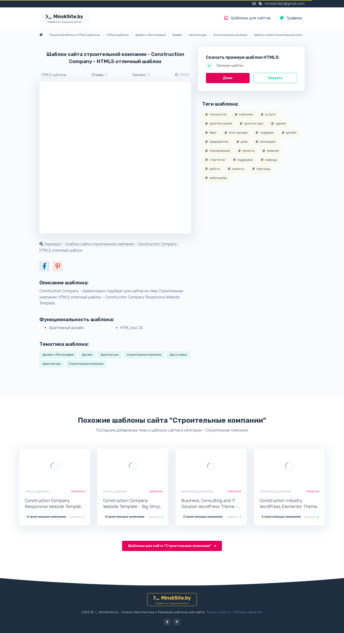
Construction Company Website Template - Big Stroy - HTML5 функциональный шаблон (131, 504)
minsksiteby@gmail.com (285, 4)
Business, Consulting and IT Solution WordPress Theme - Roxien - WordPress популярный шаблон (209, 504)
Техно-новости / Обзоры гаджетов (234, 612)
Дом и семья (178, 354)
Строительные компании (144, 354)
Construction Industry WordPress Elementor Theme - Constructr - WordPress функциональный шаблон (288, 504)
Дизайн (87, 354)
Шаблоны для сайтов (247, 18)
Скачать (275, 78)
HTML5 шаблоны (53, 75)
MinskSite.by (64, 19)
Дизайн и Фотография (58, 354)
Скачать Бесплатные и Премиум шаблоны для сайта (163, 612)
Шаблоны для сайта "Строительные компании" (172, 546)
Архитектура (110, 354)
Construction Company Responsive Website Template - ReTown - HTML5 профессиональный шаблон (54, 504)
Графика (291, 18)
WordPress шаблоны (197, 491)
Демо (227, 78)
